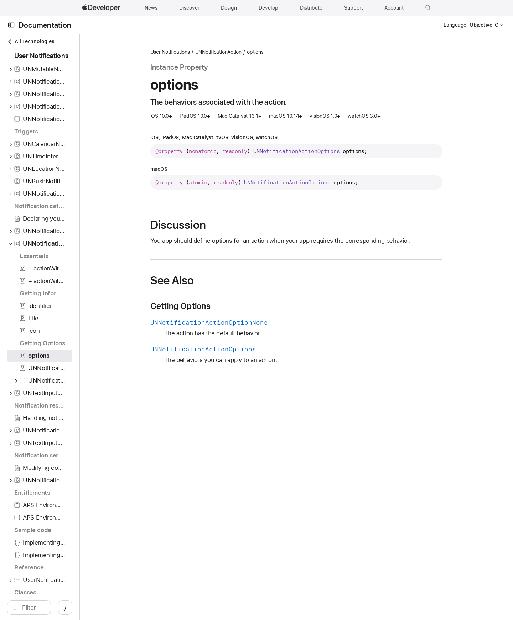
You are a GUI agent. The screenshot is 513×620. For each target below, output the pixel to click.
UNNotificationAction (255, 52)
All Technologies (30, 41)
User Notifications (207, 52)
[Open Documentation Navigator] (11, 25)
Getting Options (217, 306)
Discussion (215, 225)
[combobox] (70, 607)
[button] (428, 8)
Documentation (45, 25)
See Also (209, 280)
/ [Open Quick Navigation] (139, 607)
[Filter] (70, 607)
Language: (456, 25)
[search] (66, 607)
